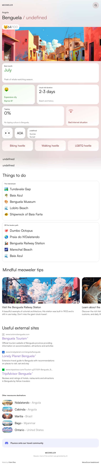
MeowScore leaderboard (90, 462)
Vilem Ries (12, 462)
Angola (5, 12)
